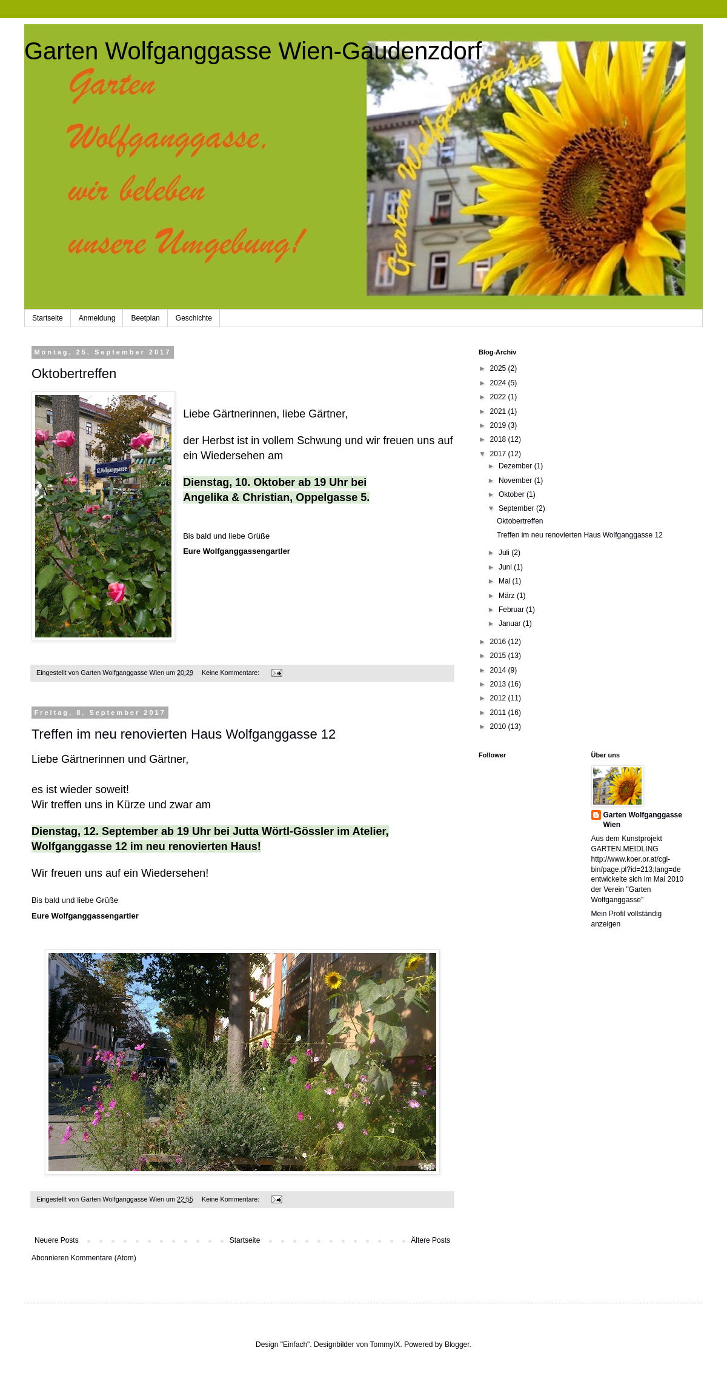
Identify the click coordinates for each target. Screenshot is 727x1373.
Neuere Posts (57, 1240)
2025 (499, 368)
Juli (505, 552)
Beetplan (145, 318)
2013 (499, 684)
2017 (499, 454)
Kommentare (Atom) (103, 1258)
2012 (499, 698)
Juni (506, 567)
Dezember (516, 466)
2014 (499, 670)
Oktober (512, 494)
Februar (512, 609)
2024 (499, 383)
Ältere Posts (430, 1240)
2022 (499, 397)
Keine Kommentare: (231, 672)
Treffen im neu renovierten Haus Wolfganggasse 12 (184, 734)
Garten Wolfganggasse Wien (642, 820)
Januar (511, 623)
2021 (499, 411)
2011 (499, 712)
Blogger (457, 1344)
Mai (506, 581)
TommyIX (385, 1344)
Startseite (47, 318)
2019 (499, 425)
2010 (499, 726)
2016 (499, 641)
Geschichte (194, 318)
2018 (499, 439)
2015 (499, 655)
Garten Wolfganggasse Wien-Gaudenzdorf (253, 51)
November (516, 480)
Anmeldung (97, 318)
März (508, 595)
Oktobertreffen (74, 373)
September (517, 508)
